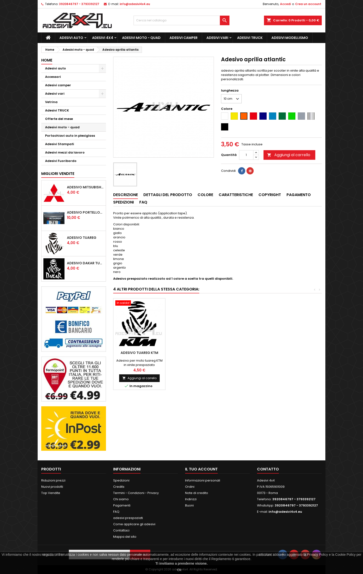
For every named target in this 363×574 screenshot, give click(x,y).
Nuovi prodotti (52, 486)
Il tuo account (201, 469)
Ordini (189, 486)
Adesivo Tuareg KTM (295, 352)
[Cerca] (181, 20)
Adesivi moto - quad (141, 37)
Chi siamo (121, 499)
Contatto (268, 469)
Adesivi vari (217, 37)
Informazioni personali (202, 480)
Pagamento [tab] (299, 195)
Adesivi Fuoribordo (60, 161)
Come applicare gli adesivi (134, 524)
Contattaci (121, 530)
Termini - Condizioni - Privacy (136, 493)
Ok (179, 570)
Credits (118, 486)
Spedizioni (121, 480)
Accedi (285, 4)
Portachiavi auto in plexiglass (70, 135)
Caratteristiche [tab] (236, 195)
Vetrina (51, 102)
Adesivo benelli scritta (243, 352)
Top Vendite (50, 493)
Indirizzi (191, 499)
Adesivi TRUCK (250, 37)
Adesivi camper (184, 37)
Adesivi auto (71, 37)
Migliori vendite (57, 173)
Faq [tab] (143, 202)
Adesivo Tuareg (81, 238)
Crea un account (308, 4)
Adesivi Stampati (59, 144)
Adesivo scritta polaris (139, 352)
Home (46, 60)
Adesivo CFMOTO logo (191, 352)
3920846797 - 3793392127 (79, 4)
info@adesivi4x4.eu (135, 4)
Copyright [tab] (269, 195)
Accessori (53, 76)
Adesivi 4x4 (102, 37)
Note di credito (196, 493)
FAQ (116, 511)
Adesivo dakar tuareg (85, 263)
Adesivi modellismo (289, 37)
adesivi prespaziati (128, 518)
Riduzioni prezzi (53, 480)
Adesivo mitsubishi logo (85, 187)
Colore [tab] (205, 195)
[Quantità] (246, 155)
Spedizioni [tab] (123, 202)
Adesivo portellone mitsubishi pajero (85, 212)
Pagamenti (121, 505)
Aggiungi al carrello (288, 155)
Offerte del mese (59, 119)
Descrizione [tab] (125, 195)
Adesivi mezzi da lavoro (65, 152)
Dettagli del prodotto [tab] (167, 195)
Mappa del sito (124, 536)
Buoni (189, 505)
